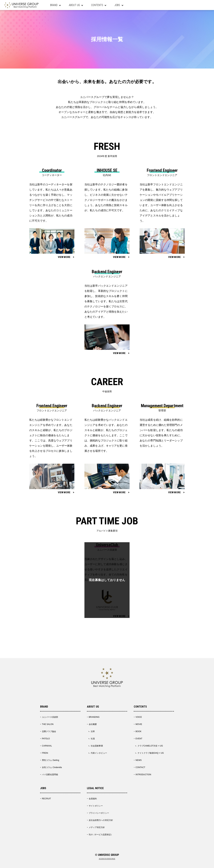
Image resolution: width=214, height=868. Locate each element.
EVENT (139, 738)
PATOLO (46, 738)
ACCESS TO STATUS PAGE (107, 858)
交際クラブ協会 (49, 731)
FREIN (45, 753)
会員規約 (93, 798)
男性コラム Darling (50, 760)
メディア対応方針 (97, 827)
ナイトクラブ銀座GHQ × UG (151, 753)
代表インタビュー (99, 753)
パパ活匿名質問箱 (50, 774)
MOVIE (139, 724)
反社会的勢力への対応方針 (101, 820)
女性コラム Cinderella (52, 767)
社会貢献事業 (97, 746)
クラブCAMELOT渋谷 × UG (150, 746)
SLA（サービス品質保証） (101, 834)
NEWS (139, 760)
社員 (93, 738)
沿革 (93, 731)
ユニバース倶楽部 (50, 717)
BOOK (138, 731)
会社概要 (93, 724)
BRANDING (94, 717)
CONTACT (140, 767)
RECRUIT (46, 798)
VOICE (139, 717)
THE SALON (48, 724)
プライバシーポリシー (99, 813)
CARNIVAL (47, 746)
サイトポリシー (96, 806)
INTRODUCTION (143, 774)
